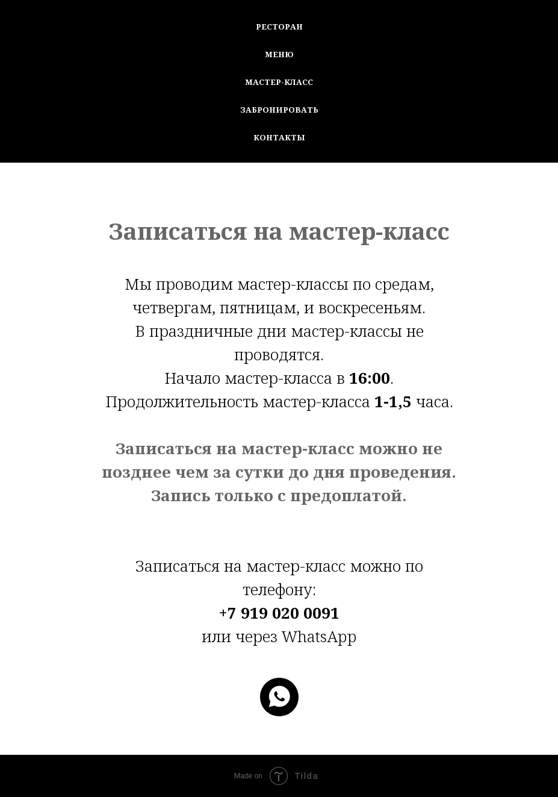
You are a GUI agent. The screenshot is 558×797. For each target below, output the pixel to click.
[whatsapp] (279, 697)
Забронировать (279, 109)
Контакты (279, 137)
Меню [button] (279, 54)
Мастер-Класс (279, 82)
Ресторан (279, 26)
